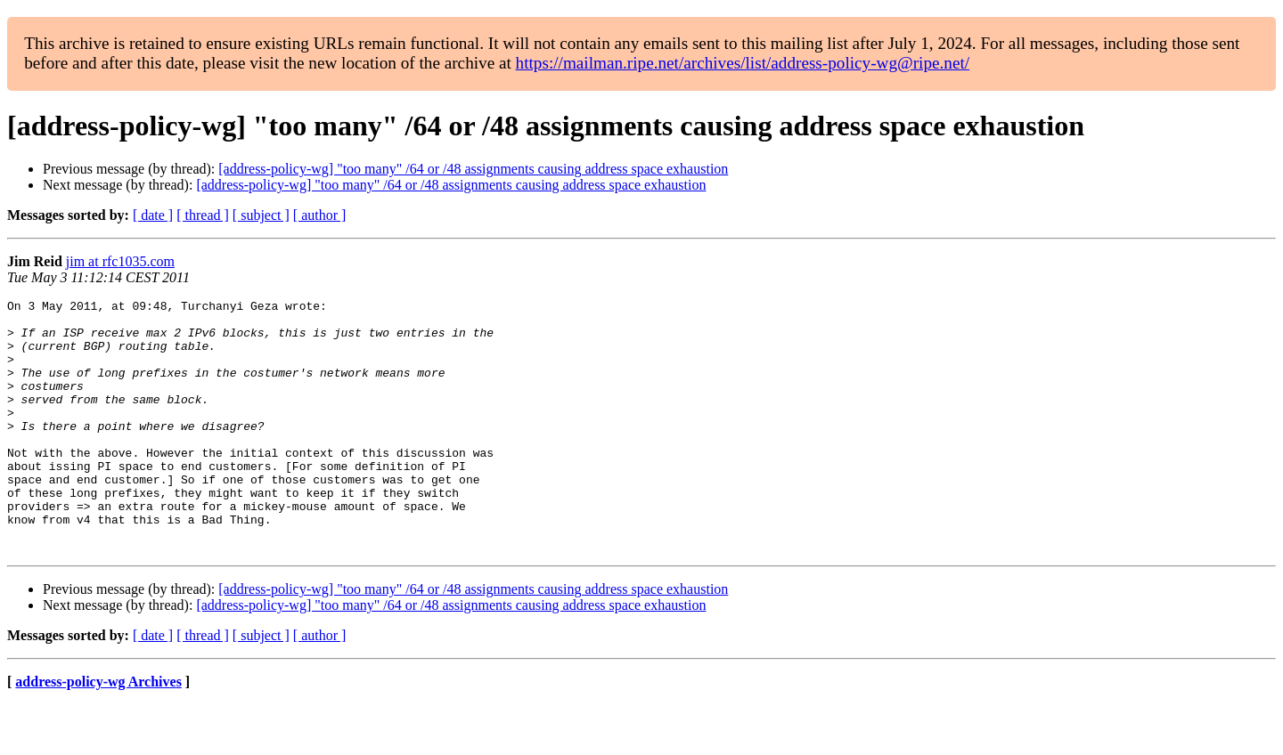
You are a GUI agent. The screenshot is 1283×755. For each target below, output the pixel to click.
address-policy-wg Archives (98, 732)
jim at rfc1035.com (120, 261)
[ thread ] (202, 215)
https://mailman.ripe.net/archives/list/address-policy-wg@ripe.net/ (743, 62)
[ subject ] (261, 215)
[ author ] (320, 215)
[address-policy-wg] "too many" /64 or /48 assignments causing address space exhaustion (473, 168)
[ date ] (153, 215)
